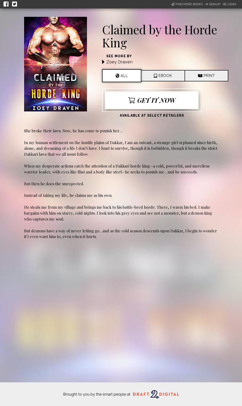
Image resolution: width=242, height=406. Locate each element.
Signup (212, 4)
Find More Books (187, 4)
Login (229, 4)
